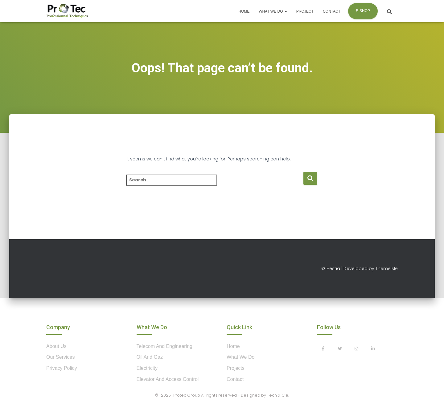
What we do (273, 11)
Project (305, 11)
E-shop (363, 11)
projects (236, 368)
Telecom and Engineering (164, 346)
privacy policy (61, 368)
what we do (240, 357)
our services (60, 357)
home (233, 346)
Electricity (147, 368)
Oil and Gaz (150, 357)
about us (56, 346)
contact (235, 379)
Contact (331, 11)
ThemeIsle (387, 268)
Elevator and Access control (168, 379)
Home (243, 11)
